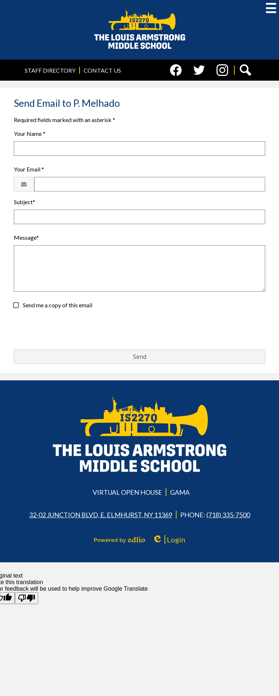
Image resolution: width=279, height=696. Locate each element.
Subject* (24, 201)
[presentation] (69, 329)
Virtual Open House (127, 492)
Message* (26, 237)
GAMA (180, 492)
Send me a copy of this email (57, 305)
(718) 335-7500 (228, 515)
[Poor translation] (26, 598)
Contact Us (102, 70)
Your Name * (29, 133)
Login (168, 539)
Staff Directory (50, 70)
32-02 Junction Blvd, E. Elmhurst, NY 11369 (100, 515)
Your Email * (29, 169)
